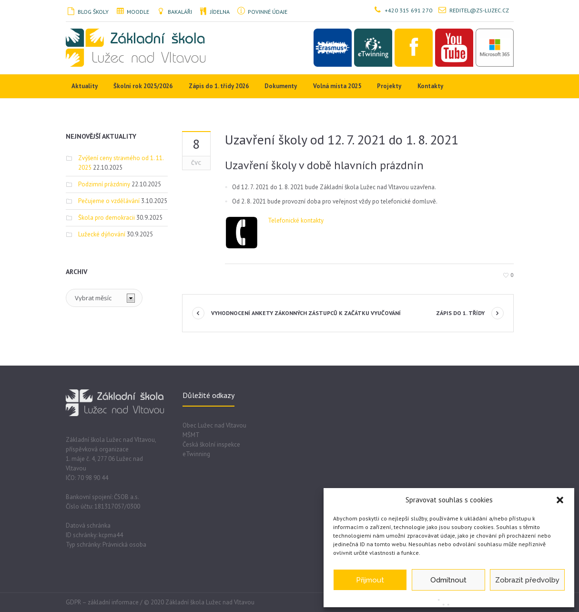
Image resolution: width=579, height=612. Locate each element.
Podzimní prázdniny (104, 184)
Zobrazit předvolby (527, 580)
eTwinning (196, 454)
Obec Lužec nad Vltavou (214, 425)
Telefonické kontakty (296, 220)
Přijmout (370, 580)
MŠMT (191, 435)
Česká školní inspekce (211, 444)
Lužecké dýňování (101, 234)
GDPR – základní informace (102, 602)
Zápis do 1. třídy (460, 312)
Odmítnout (448, 580)
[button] (560, 500)
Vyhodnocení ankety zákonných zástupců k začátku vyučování (306, 312)
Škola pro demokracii (106, 218)
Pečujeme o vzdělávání (109, 201)
